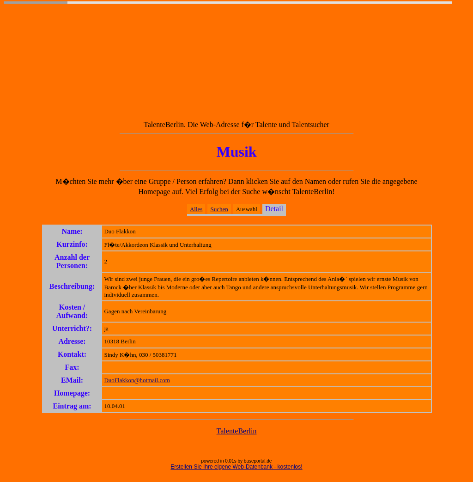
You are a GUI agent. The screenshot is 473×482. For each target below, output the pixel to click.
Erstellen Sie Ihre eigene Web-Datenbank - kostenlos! (236, 467)
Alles (196, 209)
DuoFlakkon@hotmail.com (137, 380)
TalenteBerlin (237, 431)
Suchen (219, 209)
